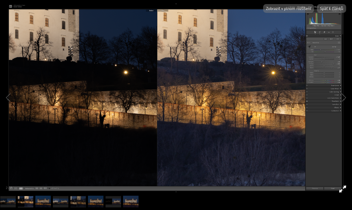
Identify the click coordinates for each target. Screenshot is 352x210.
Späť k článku (331, 8)
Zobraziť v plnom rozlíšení (288, 8)
